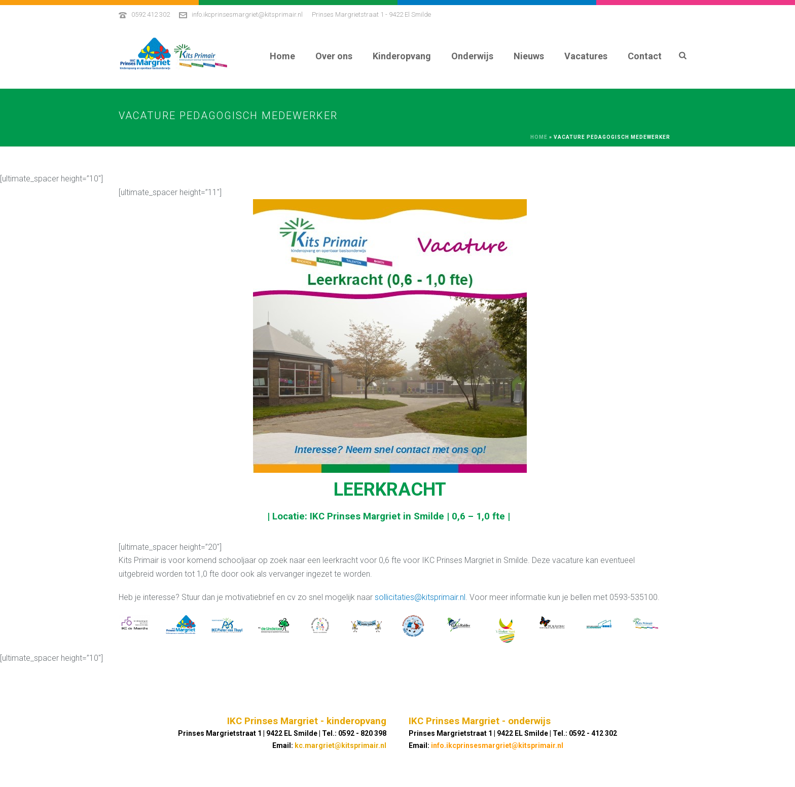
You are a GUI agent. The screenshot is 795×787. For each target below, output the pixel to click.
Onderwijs (472, 56)
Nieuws (529, 56)
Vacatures (585, 56)
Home (282, 56)
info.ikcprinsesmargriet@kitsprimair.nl (247, 14)
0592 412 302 (150, 14)
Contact (645, 56)
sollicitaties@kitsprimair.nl (420, 597)
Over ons (333, 56)
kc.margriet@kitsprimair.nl (340, 745)
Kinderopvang (402, 56)
